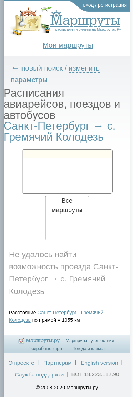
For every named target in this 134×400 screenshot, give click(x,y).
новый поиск (42, 68)
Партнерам (57, 363)
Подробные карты (46, 348)
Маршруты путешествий (90, 340)
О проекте (21, 363)
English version (99, 363)
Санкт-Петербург (57, 312)
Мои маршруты (68, 45)
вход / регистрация (105, 5)
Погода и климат (88, 348)
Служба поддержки (39, 374)
